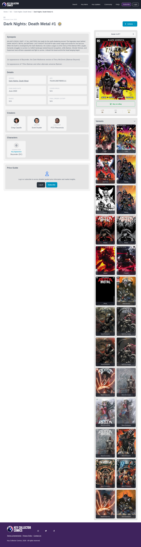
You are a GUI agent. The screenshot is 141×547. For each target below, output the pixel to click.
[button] (129, 24)
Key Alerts (84, 4)
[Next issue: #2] (133, 34)
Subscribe (126, 4)
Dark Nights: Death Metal (19, 81)
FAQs (118, 4)
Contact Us (37, 536)
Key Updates (96, 4)
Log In (41, 185)
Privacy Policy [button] (27, 536)
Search (74, 4)
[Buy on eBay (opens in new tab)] (116, 104)
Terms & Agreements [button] (14, 536)
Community (108, 4)
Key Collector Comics (14, 540)
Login (135, 4)
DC (5, 17)
